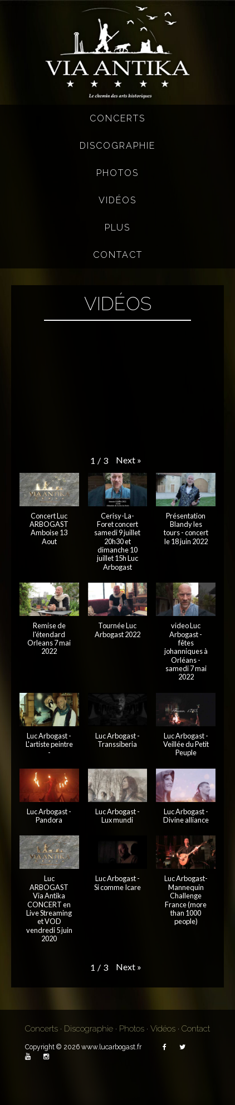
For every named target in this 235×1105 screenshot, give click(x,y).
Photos (117, 173)
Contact (118, 255)
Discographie (117, 145)
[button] (128, 460)
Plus (117, 227)
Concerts (117, 118)
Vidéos (117, 200)
